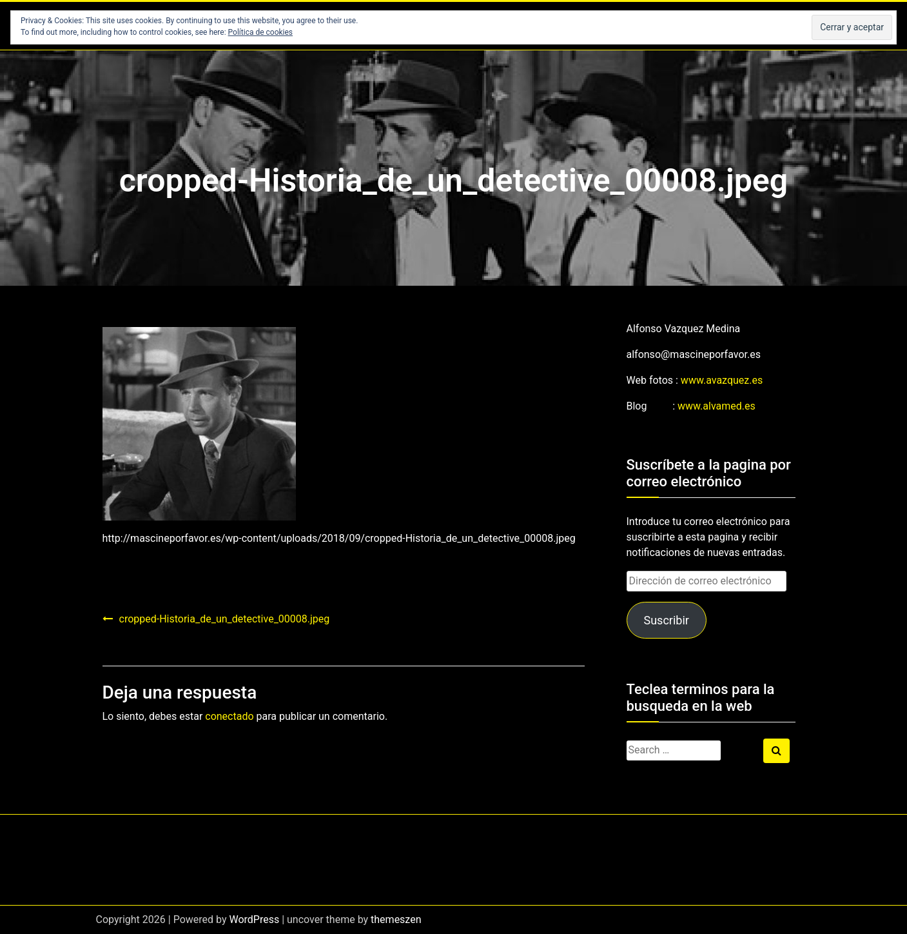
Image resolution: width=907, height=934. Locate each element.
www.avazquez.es (722, 380)
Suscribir (665, 620)
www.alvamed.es (717, 406)
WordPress (254, 919)
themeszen (396, 919)
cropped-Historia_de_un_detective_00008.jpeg (224, 619)
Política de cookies (260, 32)
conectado (229, 716)
